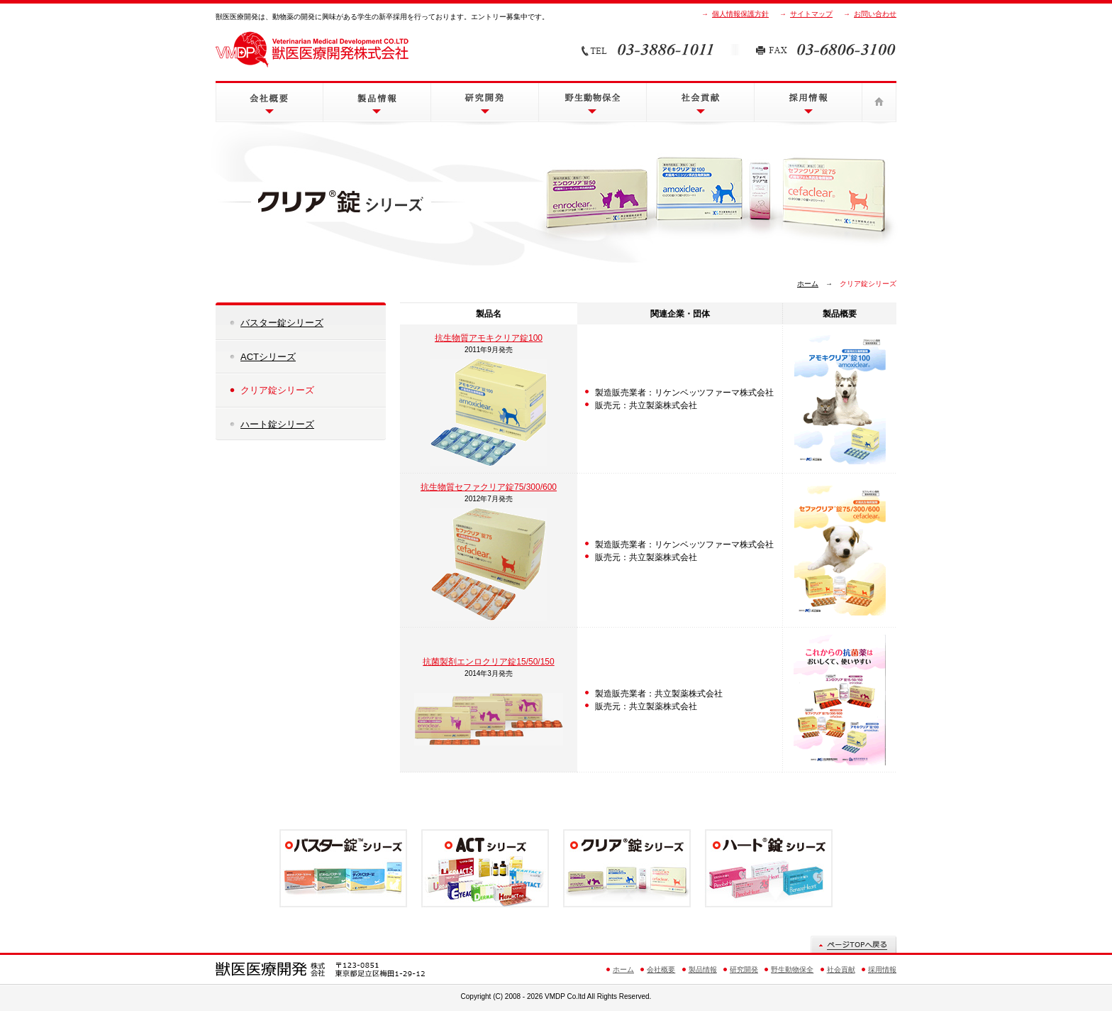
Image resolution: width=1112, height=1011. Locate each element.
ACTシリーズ (268, 356)
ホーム (879, 102)
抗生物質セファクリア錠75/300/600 (489, 487)
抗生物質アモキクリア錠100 (489, 338)
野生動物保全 (592, 102)
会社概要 (269, 102)
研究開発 (484, 102)
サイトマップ (811, 14)
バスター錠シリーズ (281, 322)
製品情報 (376, 102)
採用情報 (808, 102)
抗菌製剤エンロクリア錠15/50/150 (488, 662)
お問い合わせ (875, 14)
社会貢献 (700, 102)
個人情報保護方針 (740, 14)
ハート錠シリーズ (277, 424)
